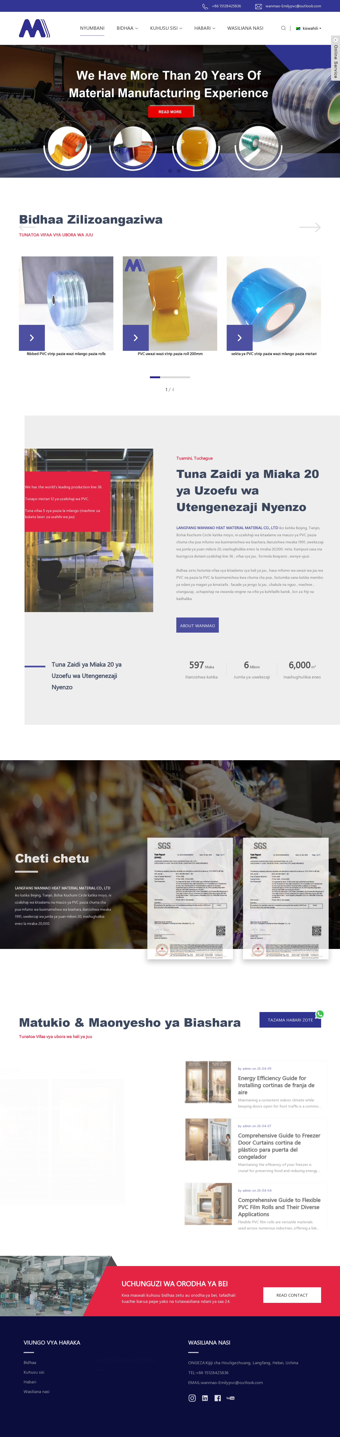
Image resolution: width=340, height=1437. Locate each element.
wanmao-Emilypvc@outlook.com (293, 5)
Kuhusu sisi (166, 28)
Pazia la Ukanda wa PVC (119, 1388)
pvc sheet (106, 1397)
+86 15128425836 (226, 5)
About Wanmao (232, 625)
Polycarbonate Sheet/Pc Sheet (125, 1407)
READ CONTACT (292, 1310)
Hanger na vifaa (111, 1378)
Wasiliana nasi (245, 28)
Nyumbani (92, 28)
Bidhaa (127, 28)
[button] (161, 171)
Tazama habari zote (290, 1020)
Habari (204, 28)
